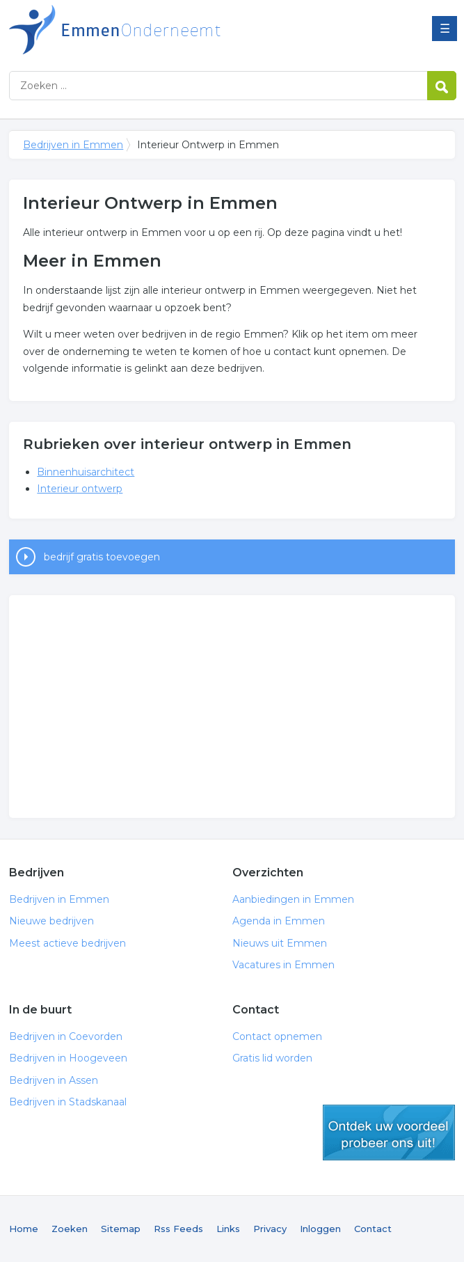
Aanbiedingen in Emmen (293, 899)
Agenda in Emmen (278, 921)
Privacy (270, 1228)
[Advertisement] (232, 706)
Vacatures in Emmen (283, 965)
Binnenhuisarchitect (85, 472)
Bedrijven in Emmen (183, 29)
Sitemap (121, 1228)
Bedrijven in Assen (53, 1080)
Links (228, 1228)
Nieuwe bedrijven (51, 921)
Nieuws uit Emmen (279, 943)
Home (23, 1228)
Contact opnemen (277, 1036)
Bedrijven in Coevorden (65, 1036)
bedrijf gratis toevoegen (102, 557)
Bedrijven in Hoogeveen (68, 1058)
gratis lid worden (389, 1132)
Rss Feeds (178, 1228)
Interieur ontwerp (79, 488)
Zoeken (69, 1228)
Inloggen (320, 1228)
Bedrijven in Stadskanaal (68, 1102)
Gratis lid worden (272, 1058)
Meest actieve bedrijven (67, 943)
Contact (373, 1228)
